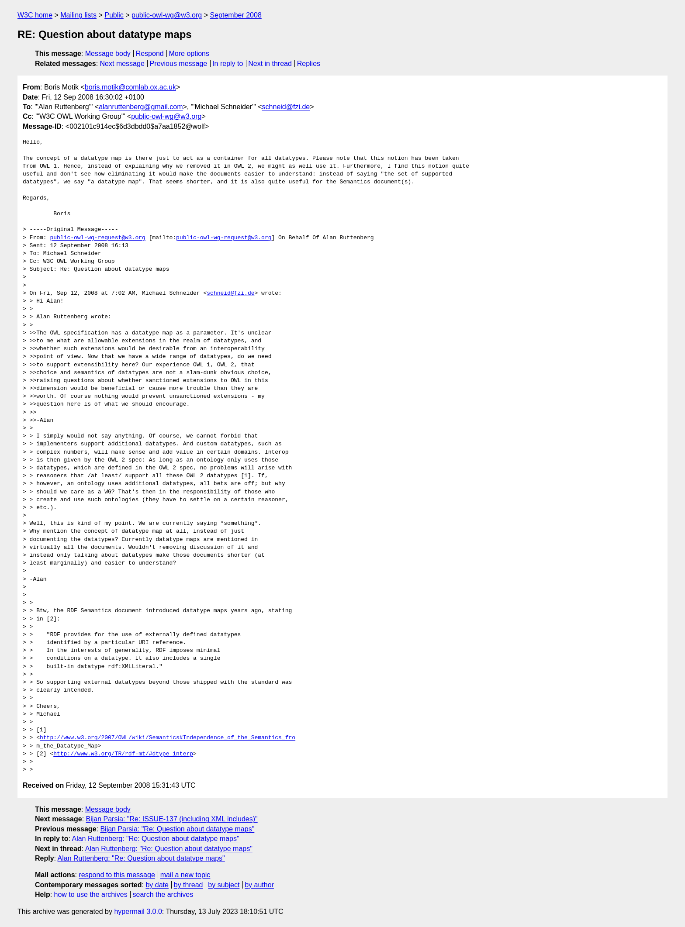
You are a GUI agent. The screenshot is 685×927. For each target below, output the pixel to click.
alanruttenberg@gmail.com (141, 106)
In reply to (227, 63)
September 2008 (235, 15)
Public (114, 15)
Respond (150, 53)
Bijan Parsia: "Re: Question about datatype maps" (177, 829)
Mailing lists (78, 15)
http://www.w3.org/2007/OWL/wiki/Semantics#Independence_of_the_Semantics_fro (167, 738)
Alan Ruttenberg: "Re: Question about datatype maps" (155, 838)
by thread (188, 885)
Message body (108, 53)
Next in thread (270, 63)
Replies (308, 63)
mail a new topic (185, 875)
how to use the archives (91, 894)
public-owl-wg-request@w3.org (97, 238)
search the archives (163, 894)
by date (156, 885)
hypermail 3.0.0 (138, 911)
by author (259, 885)
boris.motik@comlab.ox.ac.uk (130, 87)
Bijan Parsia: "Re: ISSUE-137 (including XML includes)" (172, 819)
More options (189, 53)
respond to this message (117, 875)
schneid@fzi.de (286, 106)
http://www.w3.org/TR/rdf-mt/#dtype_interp (123, 754)
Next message (122, 63)
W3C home (34, 15)
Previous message (179, 63)
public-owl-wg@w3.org (166, 15)
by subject (223, 885)
